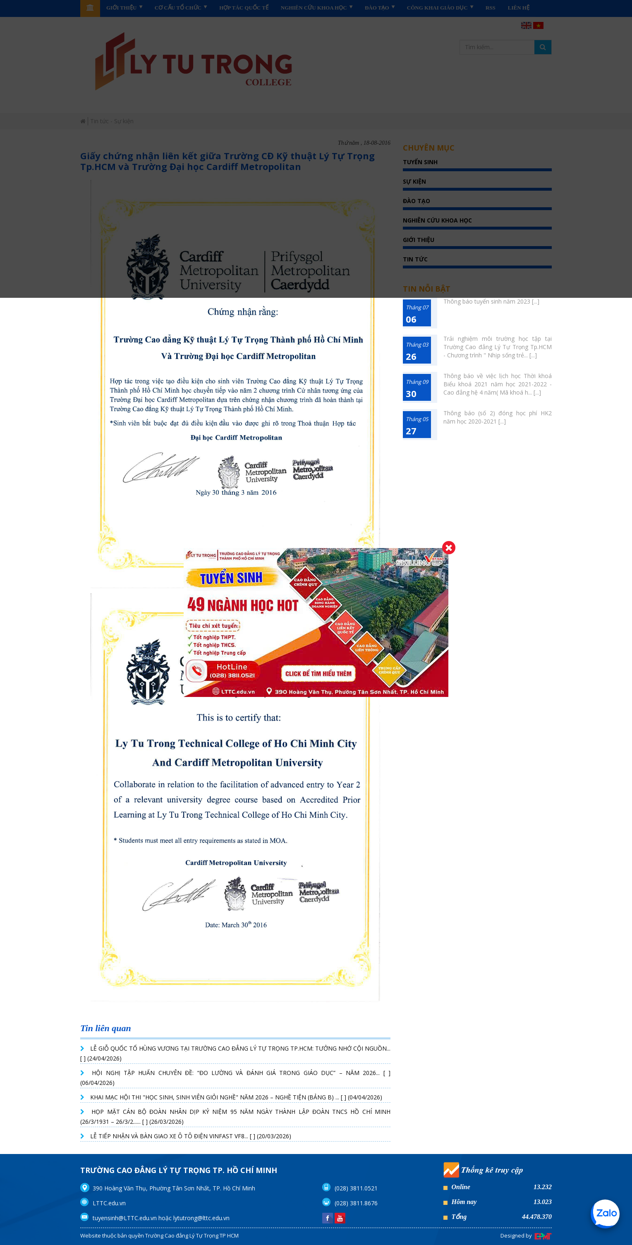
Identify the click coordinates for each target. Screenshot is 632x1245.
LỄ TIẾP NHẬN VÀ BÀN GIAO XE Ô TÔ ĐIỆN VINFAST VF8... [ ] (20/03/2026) (190, 1136)
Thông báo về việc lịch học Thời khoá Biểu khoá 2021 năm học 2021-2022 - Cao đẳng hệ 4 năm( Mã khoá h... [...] (497, 384)
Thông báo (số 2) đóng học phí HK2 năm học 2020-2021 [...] (497, 417)
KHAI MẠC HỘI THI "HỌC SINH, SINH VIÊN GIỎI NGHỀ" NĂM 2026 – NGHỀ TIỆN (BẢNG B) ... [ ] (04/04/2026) (236, 1097)
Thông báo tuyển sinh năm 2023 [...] (491, 301)
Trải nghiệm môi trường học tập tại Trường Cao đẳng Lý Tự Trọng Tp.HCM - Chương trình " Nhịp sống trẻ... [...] (497, 347)
